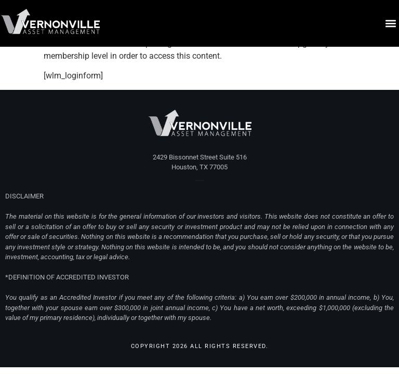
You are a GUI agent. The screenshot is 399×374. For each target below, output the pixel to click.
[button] (390, 23)
